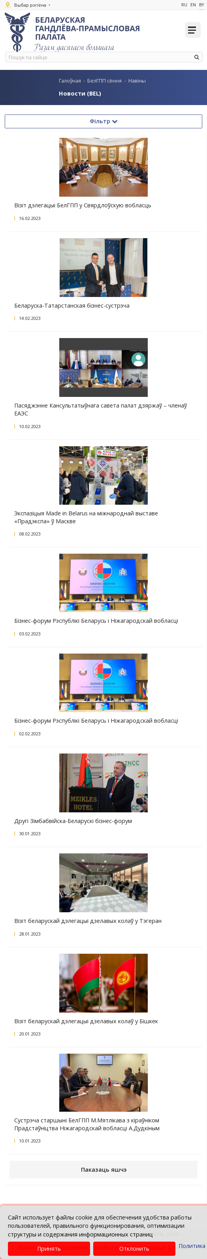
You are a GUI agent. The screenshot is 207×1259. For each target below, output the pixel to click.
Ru (184, 5)
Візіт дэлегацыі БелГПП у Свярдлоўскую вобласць (82, 205)
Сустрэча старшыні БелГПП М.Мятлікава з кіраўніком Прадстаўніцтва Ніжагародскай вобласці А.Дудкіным (87, 1124)
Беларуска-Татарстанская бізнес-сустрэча (72, 305)
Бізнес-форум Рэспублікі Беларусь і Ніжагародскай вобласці (96, 620)
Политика (192, 1246)
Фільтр (103, 121)
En (193, 5)
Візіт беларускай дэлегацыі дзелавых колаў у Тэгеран (88, 921)
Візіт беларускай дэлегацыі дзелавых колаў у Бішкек (86, 1021)
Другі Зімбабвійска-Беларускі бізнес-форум (73, 821)
